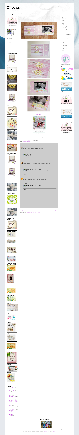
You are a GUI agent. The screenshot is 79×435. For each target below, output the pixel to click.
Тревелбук (11, 410)
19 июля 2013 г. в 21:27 (36, 185)
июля (64, 30)
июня (64, 40)
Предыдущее (55, 210)
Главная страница (39, 210)
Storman (45, 431)
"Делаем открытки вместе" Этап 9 (66, 38)
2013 (63, 23)
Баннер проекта (39, 114)
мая (63, 42)
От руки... (14, 7)
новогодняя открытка (13, 400)
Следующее (22, 210)
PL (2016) (11, 414)
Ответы (26, 152)
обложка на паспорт (13, 401)
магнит (10, 397)
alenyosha (25, 146)
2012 (63, 50)
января (64, 48)
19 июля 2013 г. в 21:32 (36, 154)
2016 (63, 18)
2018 (63, 15)
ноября (64, 24)
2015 (63, 20)
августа (64, 29)
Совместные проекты (27, 141)
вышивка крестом (12, 394)
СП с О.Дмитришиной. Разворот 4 (66, 35)
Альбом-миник (11, 390)
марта (64, 45)
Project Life (11, 416)
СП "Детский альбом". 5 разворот (66, 32)
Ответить (25, 149)
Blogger (54, 431)
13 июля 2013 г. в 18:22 (33, 146)
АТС (9, 391)
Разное (10, 405)
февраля (64, 46)
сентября (65, 27)
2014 (63, 21)
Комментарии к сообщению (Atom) (33, 212)
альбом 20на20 (11, 387)
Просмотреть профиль (11, 39)
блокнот (10, 392)
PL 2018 (10, 415)
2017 (63, 17)
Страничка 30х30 (12, 409)
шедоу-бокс (11, 411)
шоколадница (11, 413)
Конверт (10, 395)
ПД (62, 36)
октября (64, 26)
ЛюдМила (27, 154)
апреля (64, 43)
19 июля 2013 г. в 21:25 (36, 169)
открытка (10, 404)
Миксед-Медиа (11, 399)
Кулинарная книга (12, 396)
